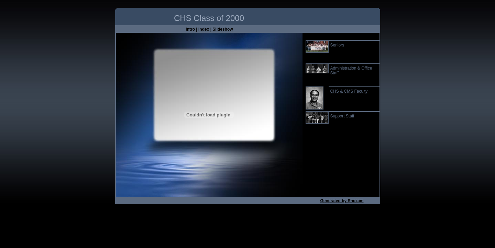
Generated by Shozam (341, 200)
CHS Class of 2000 (209, 18)
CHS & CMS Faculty (349, 91)
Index (203, 29)
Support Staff (342, 116)
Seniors (337, 45)
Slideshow (222, 29)
